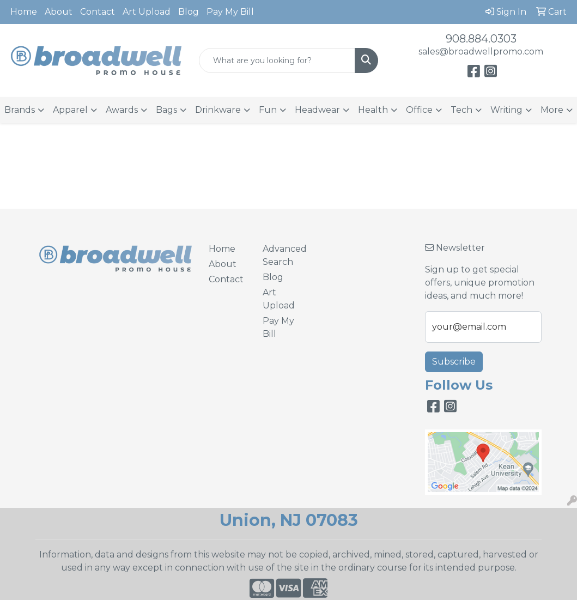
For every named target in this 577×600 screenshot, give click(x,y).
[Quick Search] (277, 60)
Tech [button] (461, 110)
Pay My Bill (230, 12)
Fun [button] (268, 110)
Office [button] (419, 110)
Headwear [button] (317, 110)
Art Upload (147, 12)
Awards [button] (122, 110)
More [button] (551, 110)
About (58, 12)
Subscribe (454, 361)
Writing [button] (506, 110)
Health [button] (373, 110)
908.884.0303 (481, 38)
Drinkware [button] (218, 110)
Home (23, 12)
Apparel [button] (70, 110)
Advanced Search (283, 255)
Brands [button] (19, 110)
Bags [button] (166, 110)
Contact (97, 12)
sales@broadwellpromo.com (480, 51)
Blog (188, 12)
